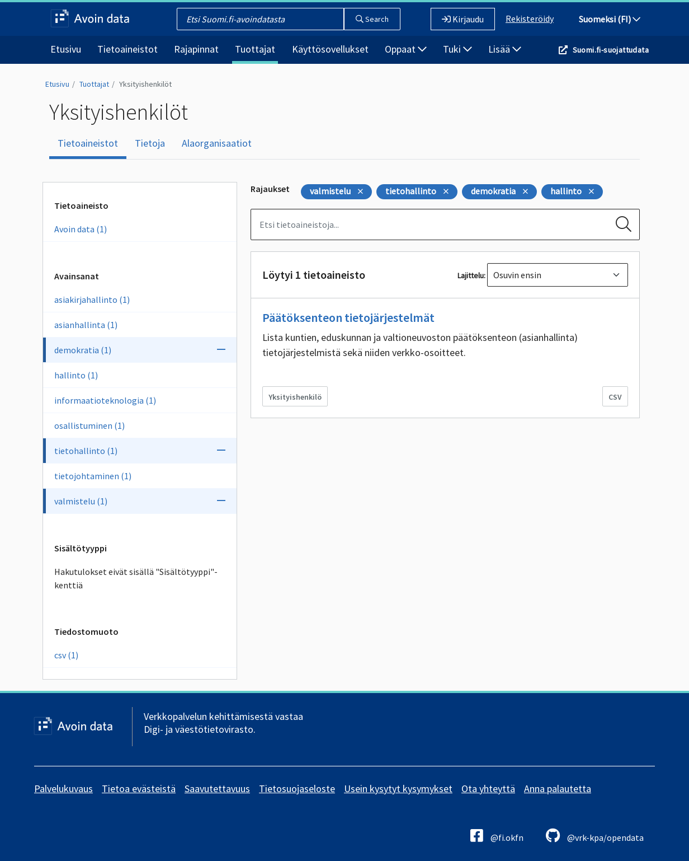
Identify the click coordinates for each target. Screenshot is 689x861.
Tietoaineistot (127, 49)
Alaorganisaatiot (217, 143)
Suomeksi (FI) (609, 19)
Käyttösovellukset (330, 49)
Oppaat (406, 49)
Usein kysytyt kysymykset (398, 788)
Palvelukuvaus (63, 788)
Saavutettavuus (217, 788)
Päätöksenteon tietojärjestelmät (348, 317)
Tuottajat (255, 49)
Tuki (457, 49)
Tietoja (150, 143)
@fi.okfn (496, 835)
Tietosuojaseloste (297, 788)
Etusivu (65, 49)
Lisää (504, 49)
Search (372, 19)
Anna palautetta (557, 788)
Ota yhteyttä (488, 788)
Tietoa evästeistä (139, 788)
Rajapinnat (196, 49)
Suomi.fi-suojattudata (611, 50)
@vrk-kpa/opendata (595, 835)
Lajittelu (470, 275)
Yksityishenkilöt (145, 84)
